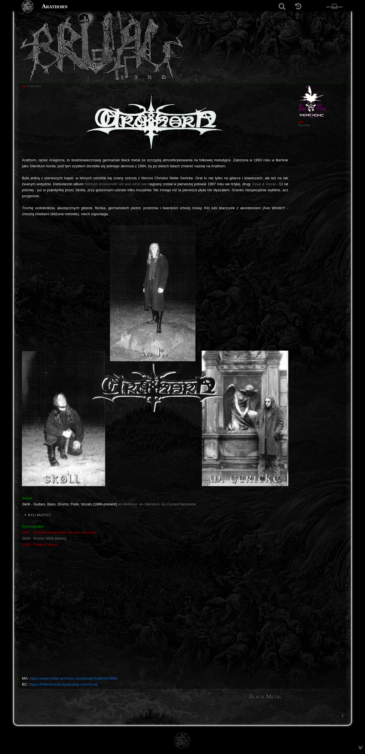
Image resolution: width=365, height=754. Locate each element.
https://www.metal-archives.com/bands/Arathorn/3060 (73, 678)
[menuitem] (342, 715)
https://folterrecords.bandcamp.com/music (63, 684)
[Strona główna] (28, 6)
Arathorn (55, 6)
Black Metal (265, 696)
